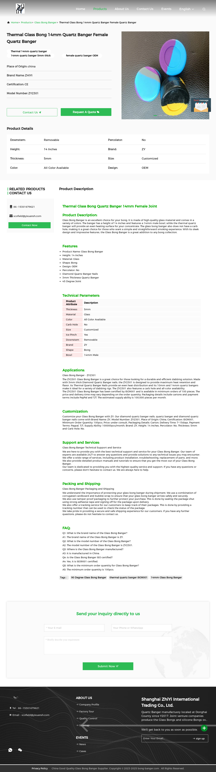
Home (80, 9)
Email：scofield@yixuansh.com (29, 715)
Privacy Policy (40, 768)
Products (100, 9)
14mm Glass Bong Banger (166, 577)
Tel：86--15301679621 (24, 708)
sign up (199, 738)
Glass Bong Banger (45, 22)
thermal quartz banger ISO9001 (128, 577)
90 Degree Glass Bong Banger (88, 577)
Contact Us (145, 9)
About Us (122, 9)
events (166, 9)
